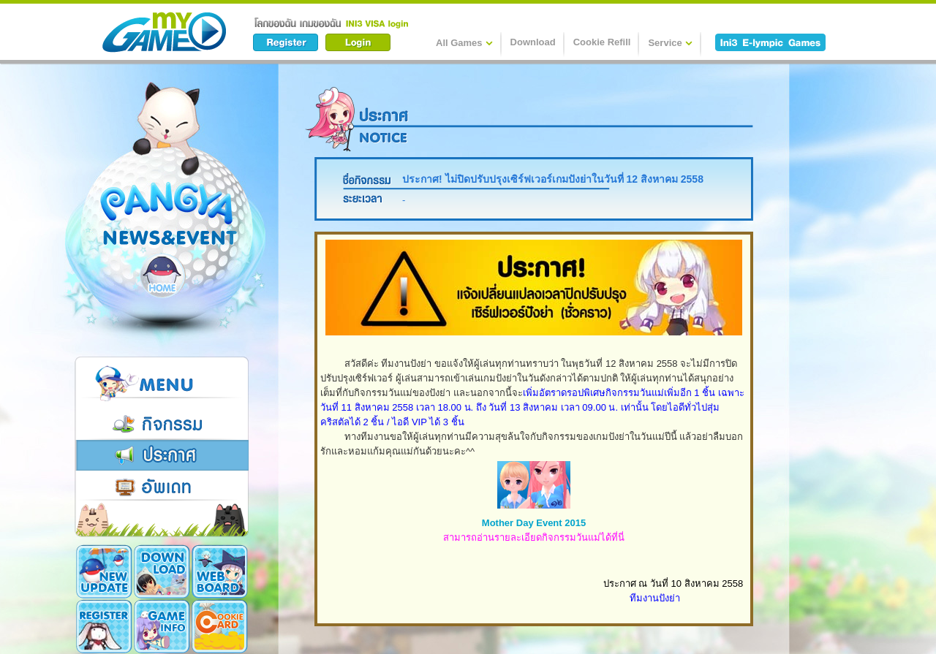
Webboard (220, 571)
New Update (104, 571)
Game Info (162, 626)
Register (104, 626)
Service (670, 42)
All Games (464, 42)
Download (533, 42)
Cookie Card (220, 626)
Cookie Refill (602, 42)
